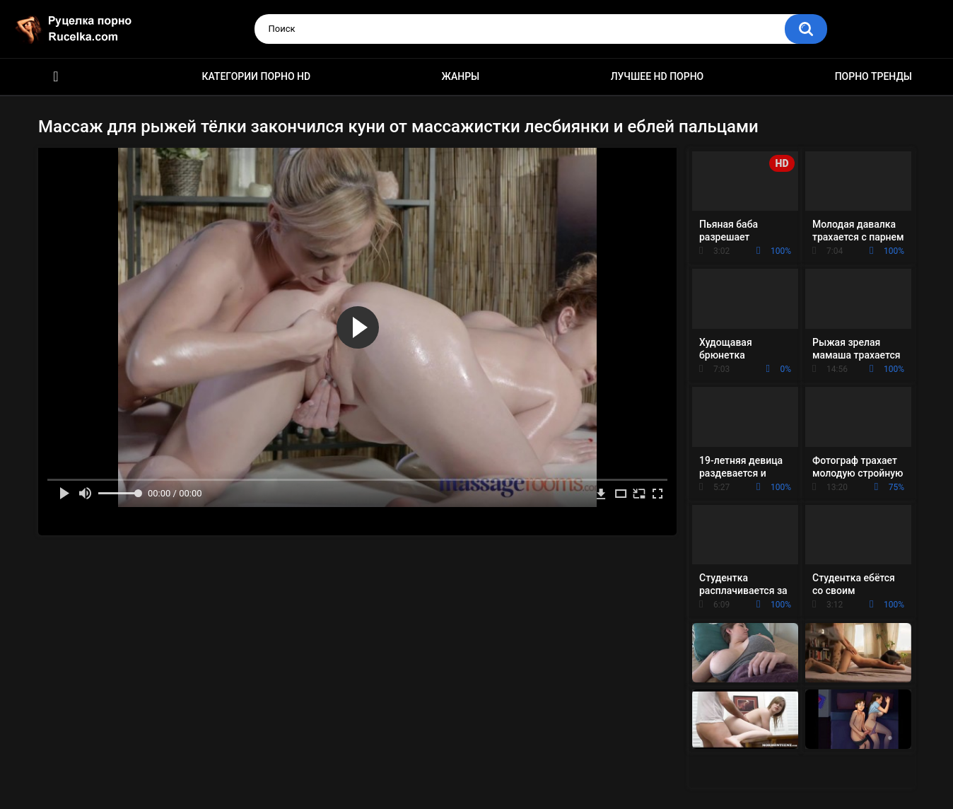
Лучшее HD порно (657, 76)
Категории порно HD (255, 76)
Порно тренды (873, 76)
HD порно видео (56, 77)
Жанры (461, 76)
